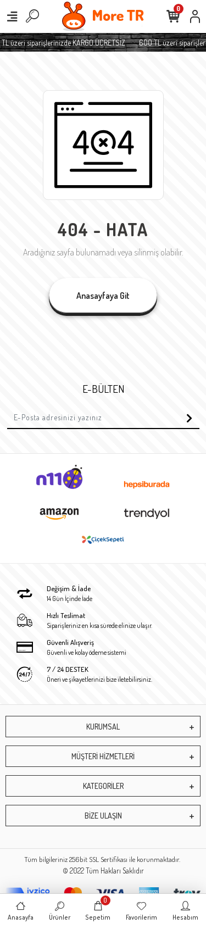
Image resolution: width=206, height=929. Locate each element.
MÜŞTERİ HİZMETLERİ (103, 756)
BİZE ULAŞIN (103, 815)
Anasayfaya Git (103, 295)
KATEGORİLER (103, 786)
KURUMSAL (103, 726)
